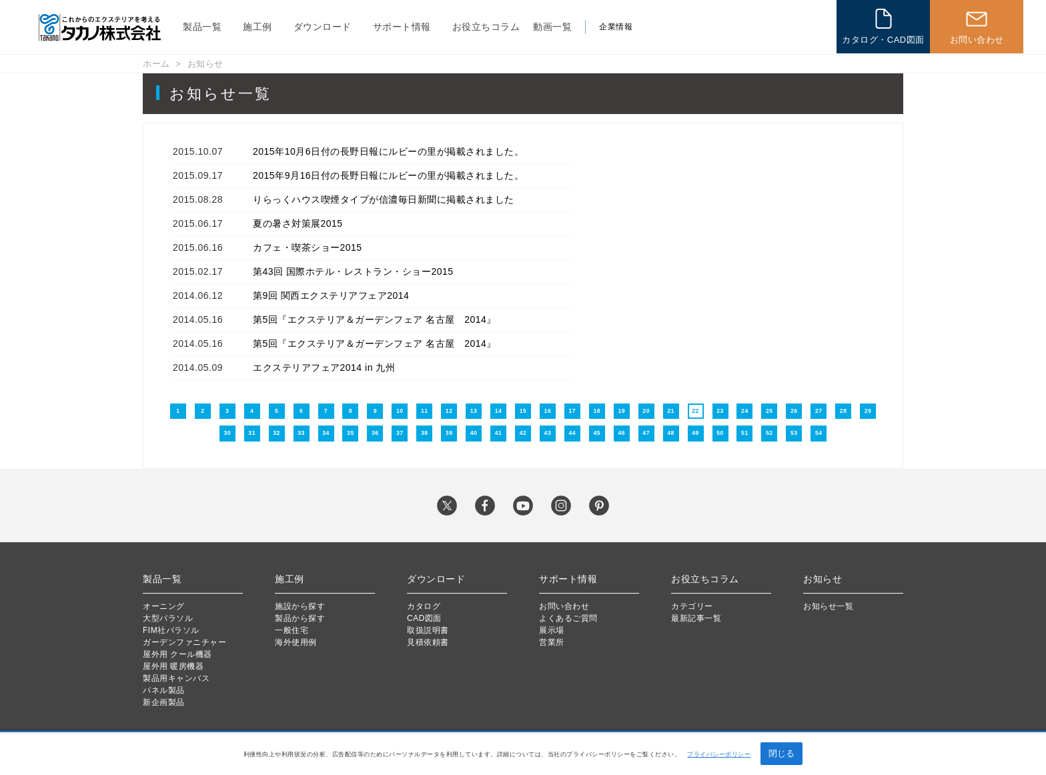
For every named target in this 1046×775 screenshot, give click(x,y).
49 (695, 433)
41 (498, 433)
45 (596, 433)
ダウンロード (323, 26)
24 (744, 411)
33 (301, 433)
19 (621, 411)
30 (227, 433)
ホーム (156, 64)
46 (621, 433)
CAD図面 (424, 618)
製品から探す (300, 618)
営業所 (551, 642)
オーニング (164, 606)
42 (523, 433)
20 (646, 411)
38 (424, 433)
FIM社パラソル (171, 630)
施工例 (257, 26)
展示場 (551, 630)
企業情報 (615, 26)
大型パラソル (168, 618)
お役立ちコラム (486, 26)
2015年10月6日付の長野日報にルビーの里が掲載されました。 (388, 151)
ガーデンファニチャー (184, 642)
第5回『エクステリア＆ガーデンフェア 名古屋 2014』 (374, 319)
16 (548, 411)
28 (843, 411)
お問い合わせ (564, 606)
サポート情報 (402, 26)
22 (695, 411)
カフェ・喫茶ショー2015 (307, 247)
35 (350, 433)
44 (572, 433)
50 (720, 433)
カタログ (423, 606)
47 (646, 433)
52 (769, 433)
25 (769, 411)
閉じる (781, 753)
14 (498, 411)
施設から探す (300, 606)
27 (819, 411)
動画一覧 (552, 26)
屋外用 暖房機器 (173, 666)
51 (744, 433)
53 (794, 433)
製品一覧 (202, 26)
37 (400, 433)
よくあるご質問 (568, 618)
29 (868, 411)
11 (424, 411)
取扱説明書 (428, 630)
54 (819, 433)
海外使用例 (296, 642)
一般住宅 (291, 630)
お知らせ (205, 64)
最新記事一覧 (696, 618)
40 (474, 433)
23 (720, 411)
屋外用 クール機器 (177, 654)
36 (375, 433)
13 (474, 411)
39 (449, 433)
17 (572, 411)
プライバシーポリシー (718, 754)
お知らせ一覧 (828, 606)
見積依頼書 (428, 642)
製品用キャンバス (176, 678)
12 (449, 411)
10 (400, 411)
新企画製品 (164, 702)
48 (670, 433)
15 (523, 411)
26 (794, 411)
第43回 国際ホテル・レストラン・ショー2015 (353, 271)
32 (276, 433)
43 (548, 433)
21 (670, 411)
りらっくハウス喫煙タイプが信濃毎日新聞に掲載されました (383, 199)
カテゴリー (692, 606)
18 (596, 411)
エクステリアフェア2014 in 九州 (324, 367)
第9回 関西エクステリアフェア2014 (331, 295)
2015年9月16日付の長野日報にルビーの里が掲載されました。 (388, 175)
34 (326, 433)
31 (251, 433)
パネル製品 (164, 690)
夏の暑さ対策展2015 (298, 223)
